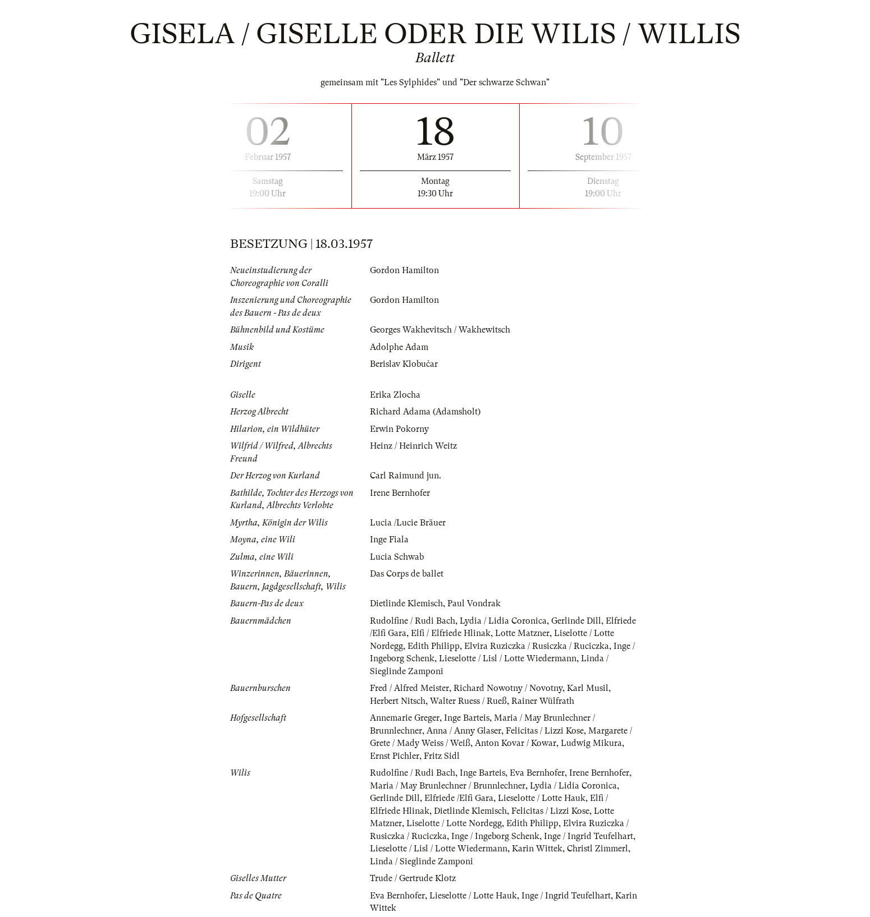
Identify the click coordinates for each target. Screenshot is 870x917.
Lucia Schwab (397, 557)
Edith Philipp (433, 646)
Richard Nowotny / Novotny (508, 688)
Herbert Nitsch (397, 701)
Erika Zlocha (395, 395)
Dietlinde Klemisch (406, 603)
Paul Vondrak (474, 603)
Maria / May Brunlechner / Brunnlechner (447, 786)
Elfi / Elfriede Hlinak (451, 633)
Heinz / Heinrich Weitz (413, 446)
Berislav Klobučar (404, 364)
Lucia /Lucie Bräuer (408, 523)
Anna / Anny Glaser (464, 731)
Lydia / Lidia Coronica (503, 621)
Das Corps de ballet (406, 574)
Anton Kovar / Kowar (515, 743)
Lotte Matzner (522, 633)
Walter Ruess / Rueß (468, 701)
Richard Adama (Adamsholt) (425, 412)
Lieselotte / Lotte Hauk (541, 798)
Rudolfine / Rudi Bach (412, 621)
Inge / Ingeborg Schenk (495, 836)
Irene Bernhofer (400, 493)
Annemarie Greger (404, 718)
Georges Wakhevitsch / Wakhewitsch (440, 330)
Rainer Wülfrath (542, 701)
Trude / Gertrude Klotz (413, 878)
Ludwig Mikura (591, 743)
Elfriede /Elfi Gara (458, 798)
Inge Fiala (389, 539)
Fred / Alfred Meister (409, 688)
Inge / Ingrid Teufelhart (588, 836)
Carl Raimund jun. (405, 476)
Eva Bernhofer (537, 773)
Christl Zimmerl (597, 849)
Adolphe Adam (399, 347)
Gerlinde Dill (576, 621)
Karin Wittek (537, 849)
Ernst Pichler (394, 756)
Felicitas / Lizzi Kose (545, 731)
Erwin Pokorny (399, 429)
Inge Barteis (466, 718)
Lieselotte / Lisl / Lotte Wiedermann (507, 658)
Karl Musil (587, 688)
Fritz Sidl (442, 756)
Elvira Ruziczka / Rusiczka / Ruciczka (536, 646)
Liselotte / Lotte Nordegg (454, 823)
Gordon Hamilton (404, 270)
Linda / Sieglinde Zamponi (421, 861)
